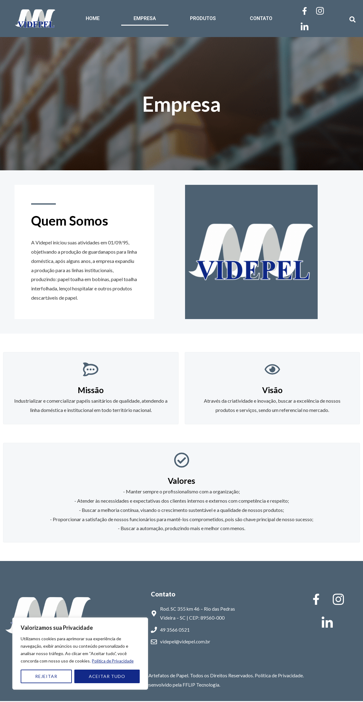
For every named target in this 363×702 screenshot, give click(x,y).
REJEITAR (46, 676)
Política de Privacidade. (279, 676)
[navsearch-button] (349, 18)
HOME (93, 18)
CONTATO (261, 18)
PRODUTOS (203, 18)
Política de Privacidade (113, 660)
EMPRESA (145, 18)
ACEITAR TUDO (107, 676)
